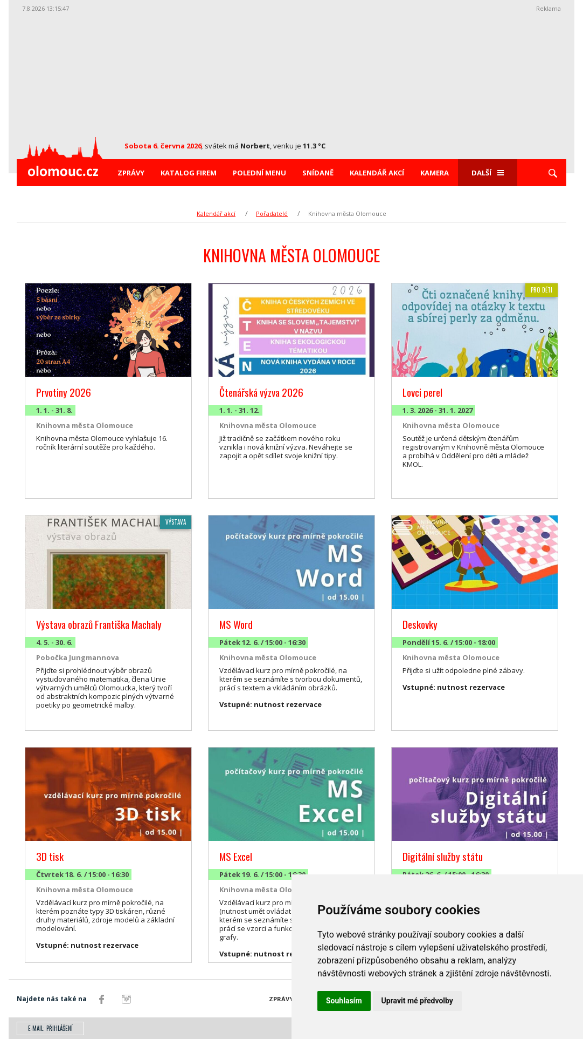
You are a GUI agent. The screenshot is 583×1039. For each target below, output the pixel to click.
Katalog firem (189, 173)
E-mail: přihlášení (50, 1028)
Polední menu (259, 173)
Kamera (434, 173)
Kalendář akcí (377, 173)
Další (487, 173)
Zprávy (130, 173)
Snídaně (318, 173)
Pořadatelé (272, 213)
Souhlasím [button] (344, 1000)
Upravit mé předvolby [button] (417, 1000)
